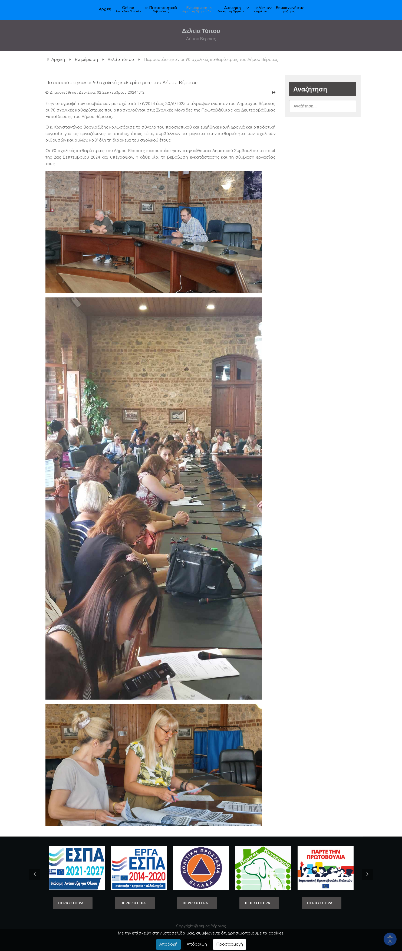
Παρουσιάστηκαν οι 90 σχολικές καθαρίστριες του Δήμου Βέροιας (157, 82)
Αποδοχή (168, 944)
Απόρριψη (197, 944)
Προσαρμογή (229, 944)
